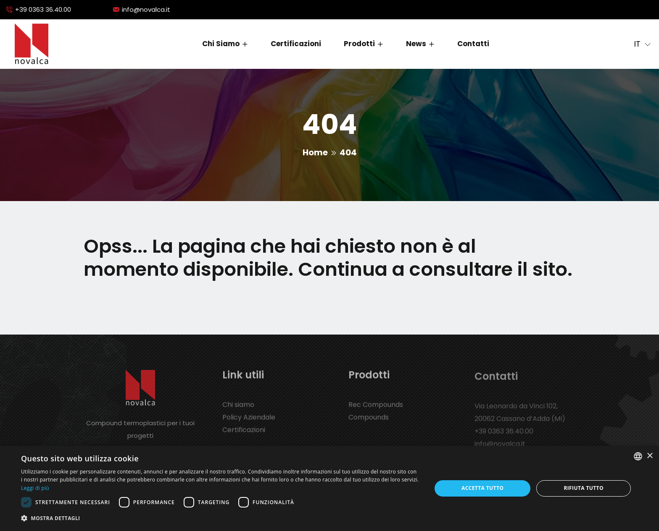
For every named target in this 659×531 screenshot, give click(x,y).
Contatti (473, 44)
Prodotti (359, 44)
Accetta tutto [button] (482, 488)
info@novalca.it (146, 9)
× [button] (649, 456)
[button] (220, 518)
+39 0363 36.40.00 (43, 9)
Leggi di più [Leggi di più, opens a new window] (35, 488)
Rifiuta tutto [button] (584, 488)
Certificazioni (296, 44)
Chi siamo (221, 44)
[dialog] (329, 488)
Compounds (368, 422)
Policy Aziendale (248, 422)
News (416, 44)
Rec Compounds (375, 409)
